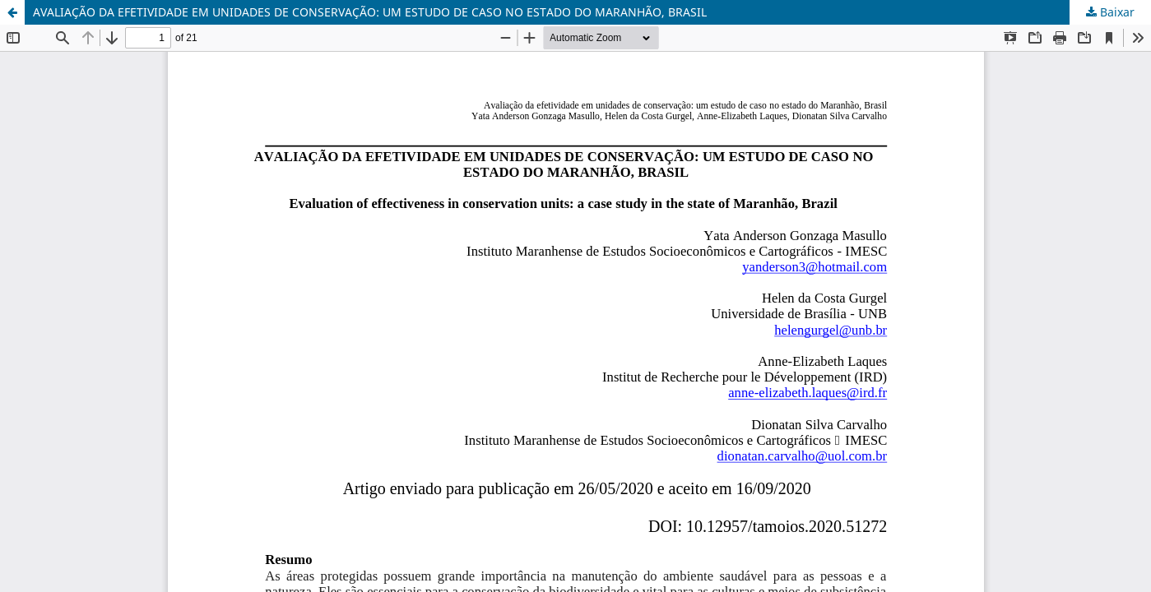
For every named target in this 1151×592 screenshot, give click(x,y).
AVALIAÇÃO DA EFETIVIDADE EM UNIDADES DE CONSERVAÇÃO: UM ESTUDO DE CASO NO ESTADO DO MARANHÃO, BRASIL (370, 12)
